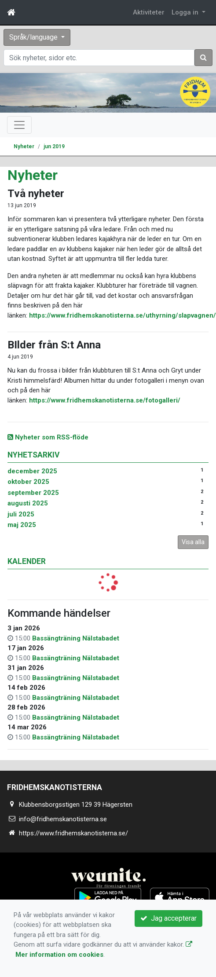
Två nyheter (35, 193)
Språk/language (34, 37)
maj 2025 (21, 525)
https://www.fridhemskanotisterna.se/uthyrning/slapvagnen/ (122, 315)
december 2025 (32, 471)
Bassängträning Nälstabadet (75, 638)
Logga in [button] (186, 12)
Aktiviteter (149, 12)
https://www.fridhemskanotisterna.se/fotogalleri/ (104, 400)
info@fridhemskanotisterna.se (63, 819)
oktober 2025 (28, 482)
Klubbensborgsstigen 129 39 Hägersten (75, 805)
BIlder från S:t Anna (54, 345)
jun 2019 (54, 146)
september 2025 (33, 493)
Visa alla (193, 541)
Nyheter (24, 146)
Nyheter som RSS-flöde (47, 437)
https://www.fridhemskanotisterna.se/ (73, 833)
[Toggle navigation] (19, 125)
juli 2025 (20, 514)
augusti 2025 (27, 503)
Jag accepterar (168, 918)
